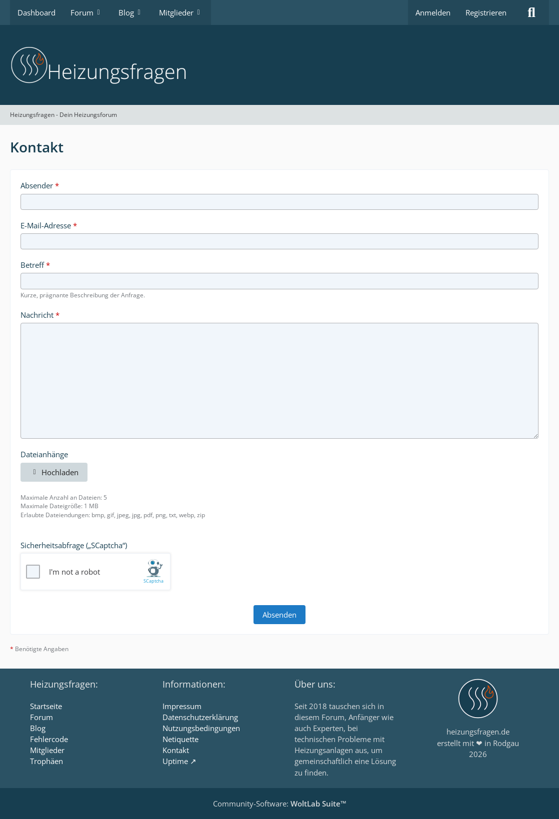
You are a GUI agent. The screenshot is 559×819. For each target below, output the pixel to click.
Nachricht (37, 315)
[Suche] (531, 12)
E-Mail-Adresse (45, 225)
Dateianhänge (44, 454)
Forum (41, 717)
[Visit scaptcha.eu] (154, 572)
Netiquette (180, 739)
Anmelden (433, 12)
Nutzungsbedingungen (201, 728)
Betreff (32, 265)
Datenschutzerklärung (200, 717)
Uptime (175, 761)
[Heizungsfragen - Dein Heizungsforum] (279, 65)
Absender (36, 185)
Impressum (182, 706)
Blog (38, 728)
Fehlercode (49, 739)
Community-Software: (279, 804)
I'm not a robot (74, 572)
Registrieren (486, 12)
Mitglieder (47, 750)
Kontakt (175, 750)
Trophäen (46, 761)
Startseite (46, 706)
